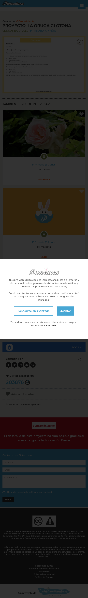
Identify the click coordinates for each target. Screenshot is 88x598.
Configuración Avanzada (33, 311)
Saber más (50, 325)
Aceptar (65, 311)
